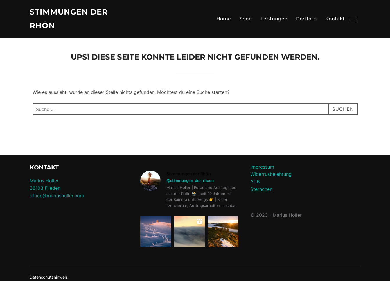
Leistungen (273, 19)
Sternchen (261, 189)
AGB (255, 182)
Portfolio (306, 19)
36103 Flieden (45, 188)
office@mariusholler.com (57, 195)
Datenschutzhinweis (49, 277)
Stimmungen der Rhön (69, 18)
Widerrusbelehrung (271, 174)
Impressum (262, 167)
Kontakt (335, 19)
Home (223, 19)
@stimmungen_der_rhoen (190, 180)
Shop (246, 19)
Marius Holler (44, 181)
